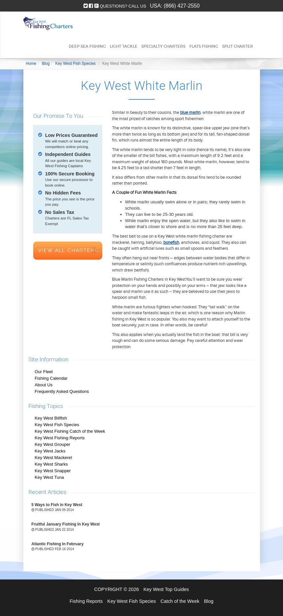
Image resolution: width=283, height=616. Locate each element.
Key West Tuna (49, 477)
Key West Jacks (50, 451)
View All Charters (68, 250)
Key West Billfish (51, 418)
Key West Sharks (51, 464)
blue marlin (190, 112)
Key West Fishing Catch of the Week (70, 431)
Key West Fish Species (57, 424)
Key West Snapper (53, 470)
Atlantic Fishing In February (58, 544)
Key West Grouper (52, 444)
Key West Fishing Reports (60, 437)
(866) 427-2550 (182, 6)
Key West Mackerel (53, 457)
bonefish (171, 242)
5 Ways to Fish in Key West (57, 504)
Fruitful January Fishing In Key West (66, 524)
